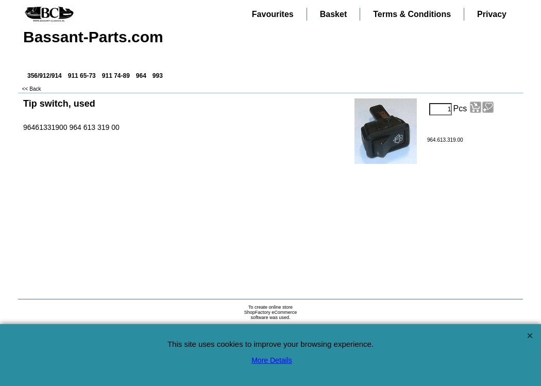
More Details (271, 360)
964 (141, 75)
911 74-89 (116, 75)
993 (158, 75)
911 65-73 (82, 75)
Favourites (273, 14)
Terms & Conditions (412, 14)
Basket (333, 14)
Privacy (491, 14)
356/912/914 (44, 75)
